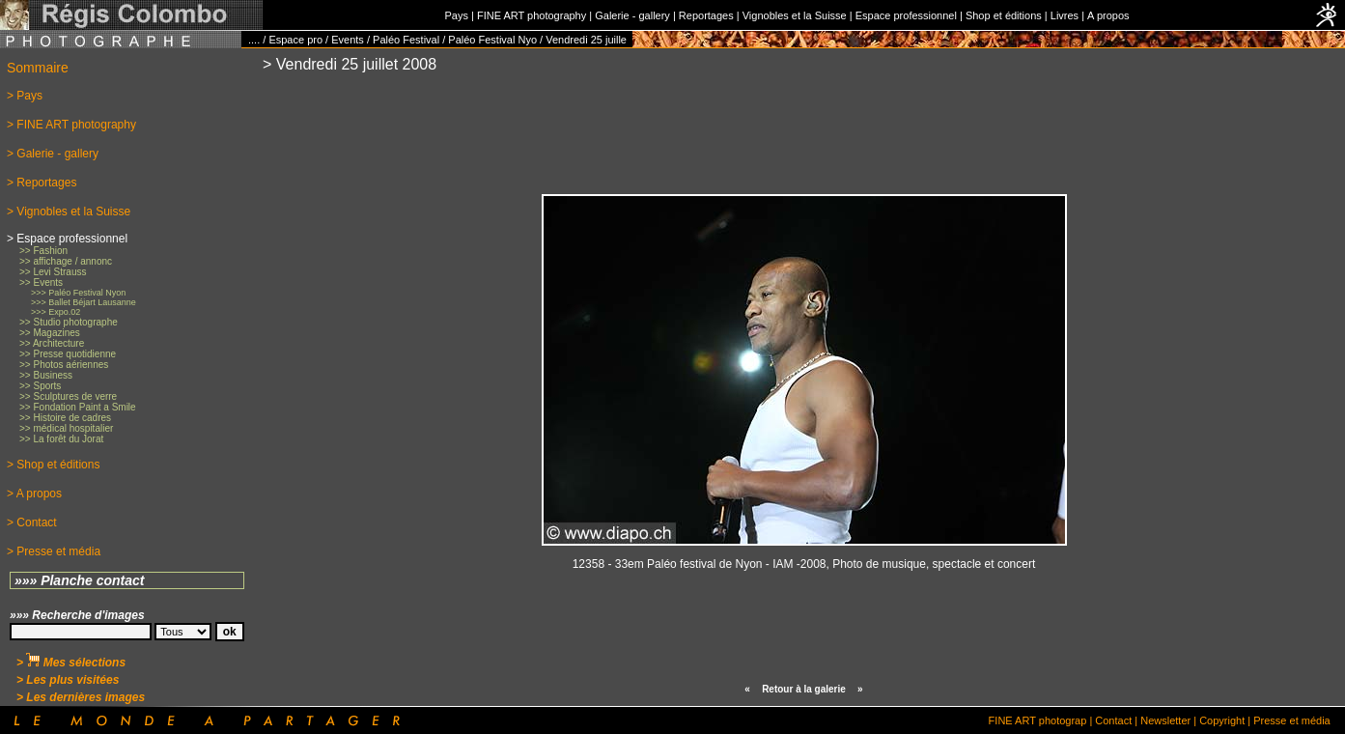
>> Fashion (43, 250)
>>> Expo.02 (55, 312)
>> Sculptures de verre (68, 396)
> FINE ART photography (71, 124)
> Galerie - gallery (52, 153)
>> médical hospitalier (66, 428)
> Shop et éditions (53, 464)
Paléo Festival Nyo (492, 39)
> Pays (24, 95)
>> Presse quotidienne (67, 354)
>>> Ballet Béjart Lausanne (83, 302)
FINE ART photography (531, 15)
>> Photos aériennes (63, 364)
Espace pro (295, 39)
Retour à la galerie (804, 689)
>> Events (41, 282)
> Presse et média (53, 551)
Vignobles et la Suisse (795, 15)
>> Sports (40, 386)
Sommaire (38, 67)
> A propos (34, 493)
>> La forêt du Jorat (61, 439)
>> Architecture (51, 343)
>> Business (45, 375)
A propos (1108, 15)
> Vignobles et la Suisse (68, 211)
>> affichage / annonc (65, 261)
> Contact (32, 522)
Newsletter (1165, 720)
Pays (455, 15)
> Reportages (41, 182)
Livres (1065, 15)
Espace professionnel (906, 15)
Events (347, 39)
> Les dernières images (80, 697)
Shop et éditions (1004, 15)
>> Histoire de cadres (65, 417)
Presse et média (1291, 720)
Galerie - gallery (632, 15)
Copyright (1222, 720)
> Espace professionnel (67, 238)
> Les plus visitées (67, 680)
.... (254, 39)
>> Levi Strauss (52, 272)
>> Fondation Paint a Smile (77, 407)
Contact (1113, 720)
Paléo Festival (406, 39)
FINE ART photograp (1038, 720)
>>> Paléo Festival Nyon (78, 292)
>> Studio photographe (68, 322)
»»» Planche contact (79, 580)
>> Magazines (49, 332)
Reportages (706, 15)
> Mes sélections (71, 662)
